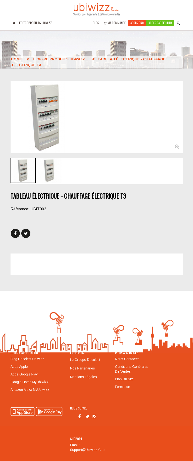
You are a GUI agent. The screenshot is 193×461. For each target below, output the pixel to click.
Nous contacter (127, 359)
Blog (96, 22)
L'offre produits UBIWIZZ (35, 22)
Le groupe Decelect (85, 360)
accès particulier (160, 22)
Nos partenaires (82, 368)
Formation (122, 387)
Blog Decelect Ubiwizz (27, 359)
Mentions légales (83, 377)
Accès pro (137, 22)
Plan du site (124, 379)
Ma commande (115, 22)
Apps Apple (19, 367)
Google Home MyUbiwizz (30, 382)
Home (16, 59)
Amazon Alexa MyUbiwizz (30, 390)
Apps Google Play (24, 374)
